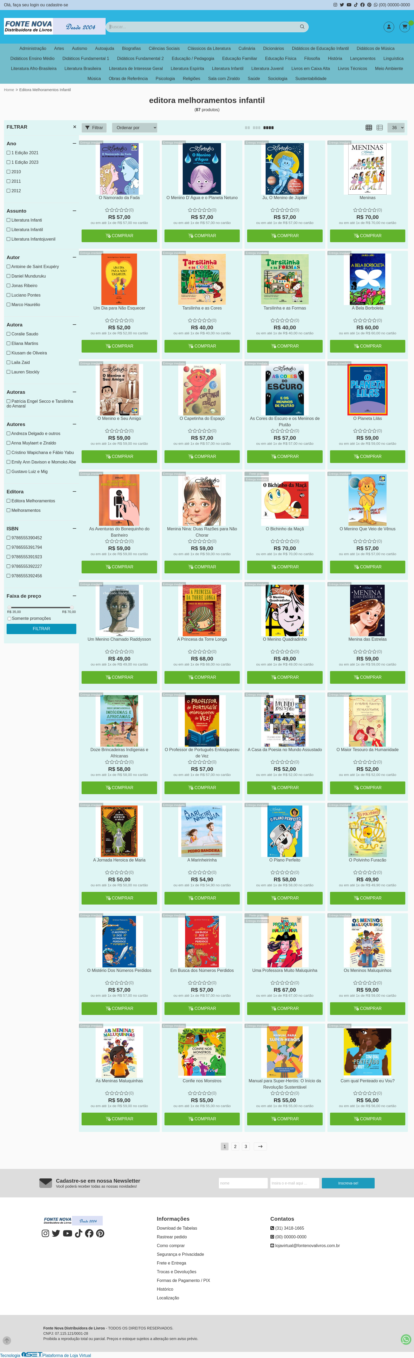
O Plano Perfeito (284, 860)
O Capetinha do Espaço (202, 418)
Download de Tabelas (177, 1228)
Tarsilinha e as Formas (285, 308)
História (335, 58)
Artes (59, 48)
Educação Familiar (239, 58)
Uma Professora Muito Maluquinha (284, 970)
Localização (168, 1298)
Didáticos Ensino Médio (32, 58)
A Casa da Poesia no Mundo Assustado (285, 749)
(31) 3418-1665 (287, 1228)
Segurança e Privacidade (180, 1254)
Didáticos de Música (375, 48)
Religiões (191, 78)
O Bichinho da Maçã (285, 529)
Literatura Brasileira (82, 68)
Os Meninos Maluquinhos (368, 970)
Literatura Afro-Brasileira (34, 68)
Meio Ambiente (389, 68)
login (35, 5)
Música (94, 78)
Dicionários (273, 48)
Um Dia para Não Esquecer (119, 308)
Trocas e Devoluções (176, 1272)
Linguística (393, 58)
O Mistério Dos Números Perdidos (119, 970)
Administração (33, 48)
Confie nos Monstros (202, 1081)
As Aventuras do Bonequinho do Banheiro (119, 532)
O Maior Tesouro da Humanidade (368, 749)
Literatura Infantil (227, 68)
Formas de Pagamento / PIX (183, 1280)
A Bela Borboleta (367, 308)
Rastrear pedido (172, 1237)
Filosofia (312, 58)
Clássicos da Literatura (209, 48)
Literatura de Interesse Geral (136, 68)
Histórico (165, 1289)
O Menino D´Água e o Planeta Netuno (202, 197)
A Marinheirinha (202, 860)
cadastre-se (57, 5)
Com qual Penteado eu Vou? (368, 1081)
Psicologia (165, 78)
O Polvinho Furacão (367, 860)
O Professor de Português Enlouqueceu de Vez (202, 752)
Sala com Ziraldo (224, 78)
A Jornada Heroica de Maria (119, 860)
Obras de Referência (128, 78)
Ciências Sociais (164, 48)
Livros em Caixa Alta (310, 68)
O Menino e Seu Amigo (119, 418)
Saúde (254, 78)
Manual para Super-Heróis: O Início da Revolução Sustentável (285, 1084)
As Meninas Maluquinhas (119, 1081)
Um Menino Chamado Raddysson (119, 639)
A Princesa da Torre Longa (202, 639)
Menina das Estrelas (368, 639)
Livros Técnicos (352, 68)
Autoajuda (104, 48)
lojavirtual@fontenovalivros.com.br (305, 1245)
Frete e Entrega (171, 1263)
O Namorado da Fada (119, 197)
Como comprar (171, 1245)
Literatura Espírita (187, 68)
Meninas (367, 197)
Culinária (247, 48)
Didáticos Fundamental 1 (86, 58)
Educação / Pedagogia (193, 58)
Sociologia (278, 78)
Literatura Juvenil (267, 68)
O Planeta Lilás (367, 418)
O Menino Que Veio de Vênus (368, 529)
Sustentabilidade (310, 78)
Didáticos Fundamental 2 (140, 58)
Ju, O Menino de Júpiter (284, 197)
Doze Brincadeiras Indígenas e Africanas (119, 752)
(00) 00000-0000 (392, 5)
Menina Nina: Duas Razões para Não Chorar (202, 532)
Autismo (79, 48)
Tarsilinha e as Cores (202, 308)
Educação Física (280, 58)
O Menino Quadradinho (285, 639)
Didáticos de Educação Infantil (320, 48)
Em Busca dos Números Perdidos (202, 970)
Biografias (131, 48)
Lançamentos (362, 58)
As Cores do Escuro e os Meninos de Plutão (285, 421)
